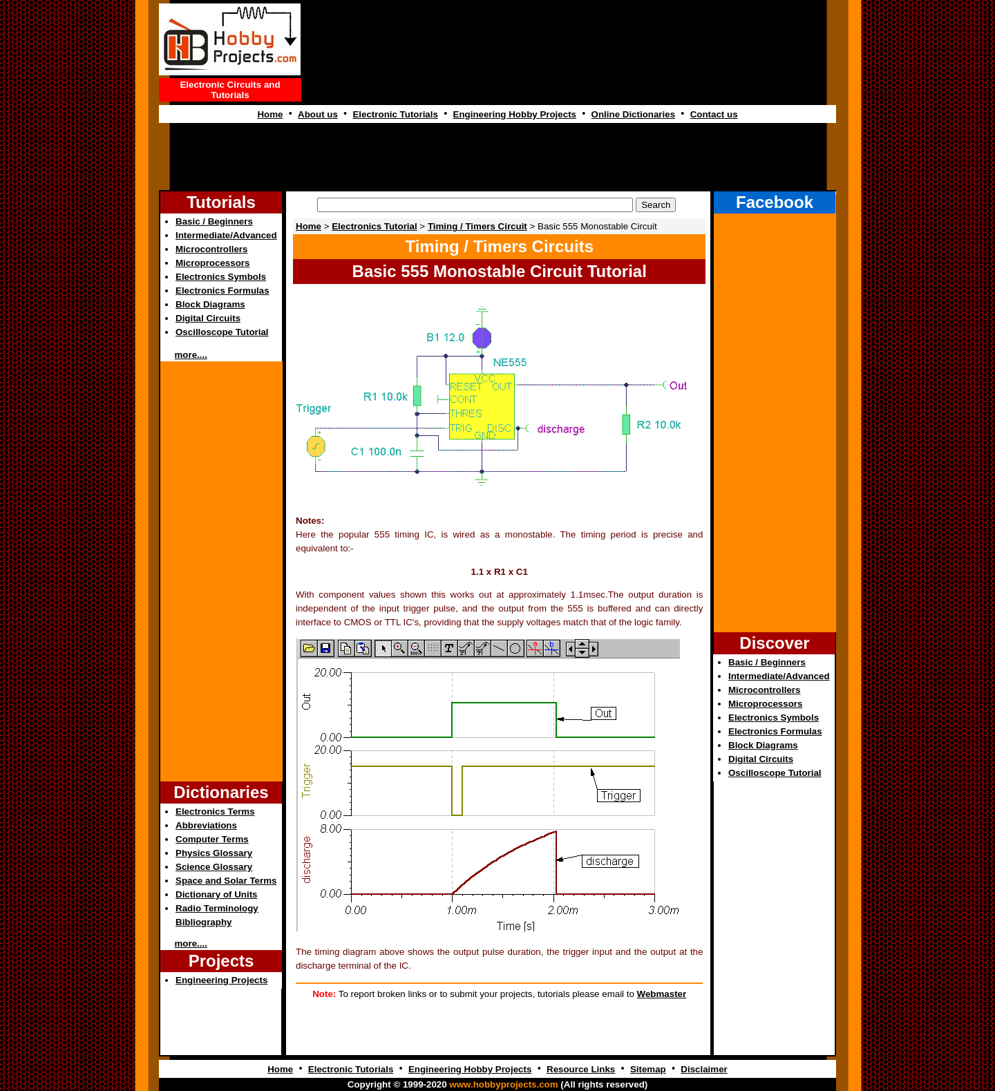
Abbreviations (206, 825)
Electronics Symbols (221, 277)
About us (318, 114)
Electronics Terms (215, 811)
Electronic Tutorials (394, 114)
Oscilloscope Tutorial (222, 332)
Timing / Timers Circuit (477, 226)
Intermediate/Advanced (226, 235)
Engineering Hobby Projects (514, 114)
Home (270, 114)
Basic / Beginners (214, 221)
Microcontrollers (211, 249)
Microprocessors (212, 263)
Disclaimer (704, 1069)
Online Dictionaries (633, 114)
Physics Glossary (214, 853)
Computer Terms (212, 839)
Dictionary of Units (216, 894)
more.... (191, 355)
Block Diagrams (210, 304)
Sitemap (648, 1069)
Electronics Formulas (222, 290)
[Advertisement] (497, 157)
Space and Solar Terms (226, 880)
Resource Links (581, 1069)
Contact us (714, 114)
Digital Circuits (208, 318)
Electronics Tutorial (374, 226)
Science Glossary (214, 867)
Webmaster (662, 994)
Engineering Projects (221, 980)
